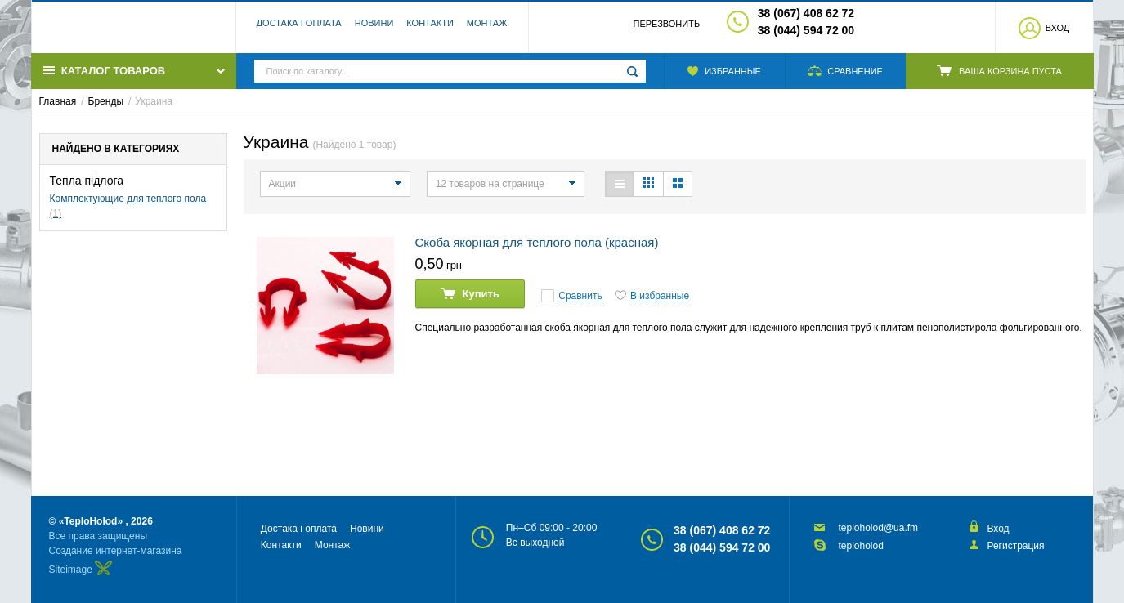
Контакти (430, 29)
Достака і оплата (299, 29)
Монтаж (487, 29)
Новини (374, 29)
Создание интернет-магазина (115, 550)
